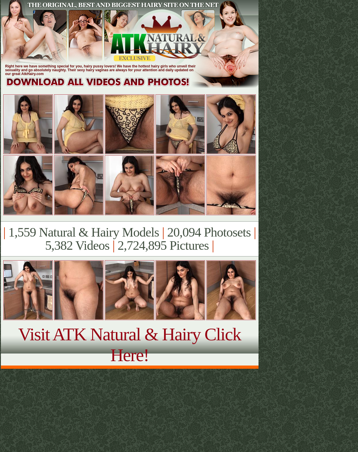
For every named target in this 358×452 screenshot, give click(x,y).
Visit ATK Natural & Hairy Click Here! (129, 344)
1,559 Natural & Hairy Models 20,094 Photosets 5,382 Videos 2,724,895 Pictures (129, 239)
